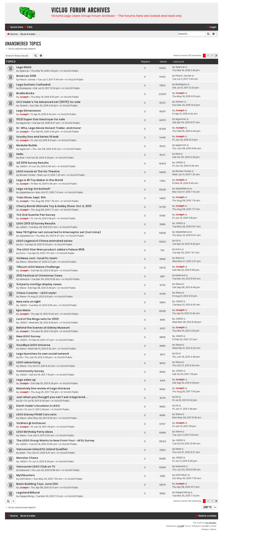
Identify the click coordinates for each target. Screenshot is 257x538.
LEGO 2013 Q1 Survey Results (36, 223)
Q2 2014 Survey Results (32, 163)
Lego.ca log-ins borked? (33, 189)
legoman (25, 122)
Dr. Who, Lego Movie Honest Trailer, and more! (48, 128)
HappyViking (27, 496)
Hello (19, 154)
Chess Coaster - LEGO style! (36, 293)
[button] (216, 56)
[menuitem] (28, 27)
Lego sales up (26, 380)
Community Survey (30, 371)
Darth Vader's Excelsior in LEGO (38, 406)
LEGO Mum (25, 478)
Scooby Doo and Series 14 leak (37, 137)
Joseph (24, 96)
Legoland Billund (28, 492)
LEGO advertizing (28, 362)
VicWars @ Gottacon (31, 423)
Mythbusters (25, 475)
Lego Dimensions (28, 110)
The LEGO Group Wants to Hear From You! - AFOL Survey (55, 440)
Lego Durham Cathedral (33, 84)
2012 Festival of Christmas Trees (39, 275)
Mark (22, 452)
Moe (22, 157)
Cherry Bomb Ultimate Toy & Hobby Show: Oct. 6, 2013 (53, 206)
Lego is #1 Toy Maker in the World (39, 180)
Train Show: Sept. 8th (31, 197)
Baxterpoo (25, 88)
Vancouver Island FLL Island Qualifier (42, 449)
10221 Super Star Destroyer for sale (40, 119)
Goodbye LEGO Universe (33, 345)
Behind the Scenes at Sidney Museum (43, 327)
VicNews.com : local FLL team (36, 258)
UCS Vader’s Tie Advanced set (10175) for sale (48, 102)
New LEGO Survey (28, 336)
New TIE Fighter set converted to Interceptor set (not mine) (58, 232)
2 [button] (208, 55)
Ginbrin (24, 105)
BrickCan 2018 (26, 76)
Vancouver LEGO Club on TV (35, 466)
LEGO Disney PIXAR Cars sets (36, 414)
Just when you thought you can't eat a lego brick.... (52, 397)
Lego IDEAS (23, 67)
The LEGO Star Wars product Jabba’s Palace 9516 (50, 249)
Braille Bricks (25, 93)
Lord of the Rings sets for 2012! (37, 319)
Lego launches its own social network (42, 354)
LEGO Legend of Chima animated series (44, 241)
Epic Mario (23, 310)
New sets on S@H (28, 301)
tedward (24, 279)
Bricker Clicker (27, 175)
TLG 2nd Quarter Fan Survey (35, 215)
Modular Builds (26, 145)
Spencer (24, 70)
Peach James (27, 79)
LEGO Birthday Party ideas (34, 432)
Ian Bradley (210, 522)
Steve (23, 261)
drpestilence (26, 192)
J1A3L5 (23, 166)
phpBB (180, 526)
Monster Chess (27, 458)
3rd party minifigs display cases (39, 284)
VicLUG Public (70, 70)
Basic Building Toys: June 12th (37, 484)
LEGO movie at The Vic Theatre (38, 171)
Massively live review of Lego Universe (43, 388)
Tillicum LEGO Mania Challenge (38, 267)
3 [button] (212, 55)
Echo (22, 253)
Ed (21, 244)
